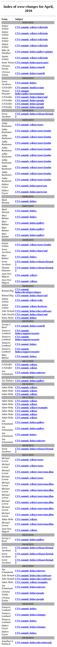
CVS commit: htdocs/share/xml (31, 97)
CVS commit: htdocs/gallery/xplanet (34, 51)
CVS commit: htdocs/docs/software (33, 311)
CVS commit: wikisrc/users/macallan (34, 472)
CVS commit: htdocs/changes (30, 614)
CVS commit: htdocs (25, 83)
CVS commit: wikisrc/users (29, 124)
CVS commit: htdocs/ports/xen (31, 185)
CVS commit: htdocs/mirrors (30, 372)
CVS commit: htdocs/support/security (27, 332)
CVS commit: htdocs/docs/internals (33, 642)
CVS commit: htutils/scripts (29, 87)
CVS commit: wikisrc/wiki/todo (31, 27)
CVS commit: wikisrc (26, 275)
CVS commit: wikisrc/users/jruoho (33, 130)
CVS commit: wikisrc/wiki (28, 300)
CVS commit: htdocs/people (29, 100)
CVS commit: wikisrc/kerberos (31, 306)
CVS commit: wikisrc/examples (31, 407)
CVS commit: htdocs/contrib (30, 67)
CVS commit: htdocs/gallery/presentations (29, 92)
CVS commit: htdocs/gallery (29, 223)
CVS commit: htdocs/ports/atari (31, 62)
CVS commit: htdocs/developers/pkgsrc (28, 290)
